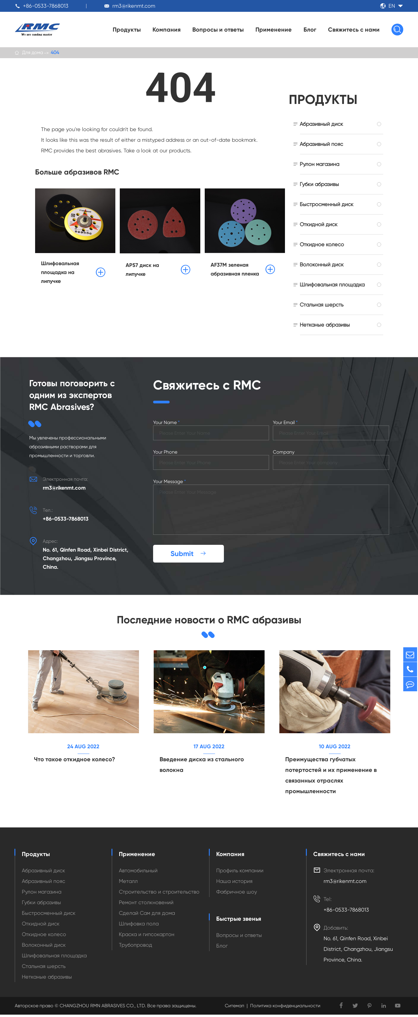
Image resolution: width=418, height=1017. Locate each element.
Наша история (234, 883)
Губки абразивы (319, 185)
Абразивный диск (321, 125)
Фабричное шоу (236, 894)
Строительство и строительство (159, 894)
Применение (273, 29)
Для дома (32, 53)
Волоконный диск (322, 266)
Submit (188, 554)
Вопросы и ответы (218, 29)
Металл (128, 883)
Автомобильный (138, 873)
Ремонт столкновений (146, 905)
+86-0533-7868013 (45, 6)
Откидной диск (318, 225)
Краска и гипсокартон (146, 936)
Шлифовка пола (139, 926)
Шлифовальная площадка (332, 286)
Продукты (127, 29)
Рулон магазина (319, 165)
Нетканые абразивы (325, 326)
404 (55, 53)
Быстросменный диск (326, 205)
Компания (167, 29)
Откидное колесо (322, 245)
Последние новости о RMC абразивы (209, 621)
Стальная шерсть (321, 306)
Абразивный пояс (321, 145)
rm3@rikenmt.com (133, 6)
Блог (310, 29)
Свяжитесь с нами (354, 29)
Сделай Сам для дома (147, 915)
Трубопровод (135, 947)
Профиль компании (239, 873)
